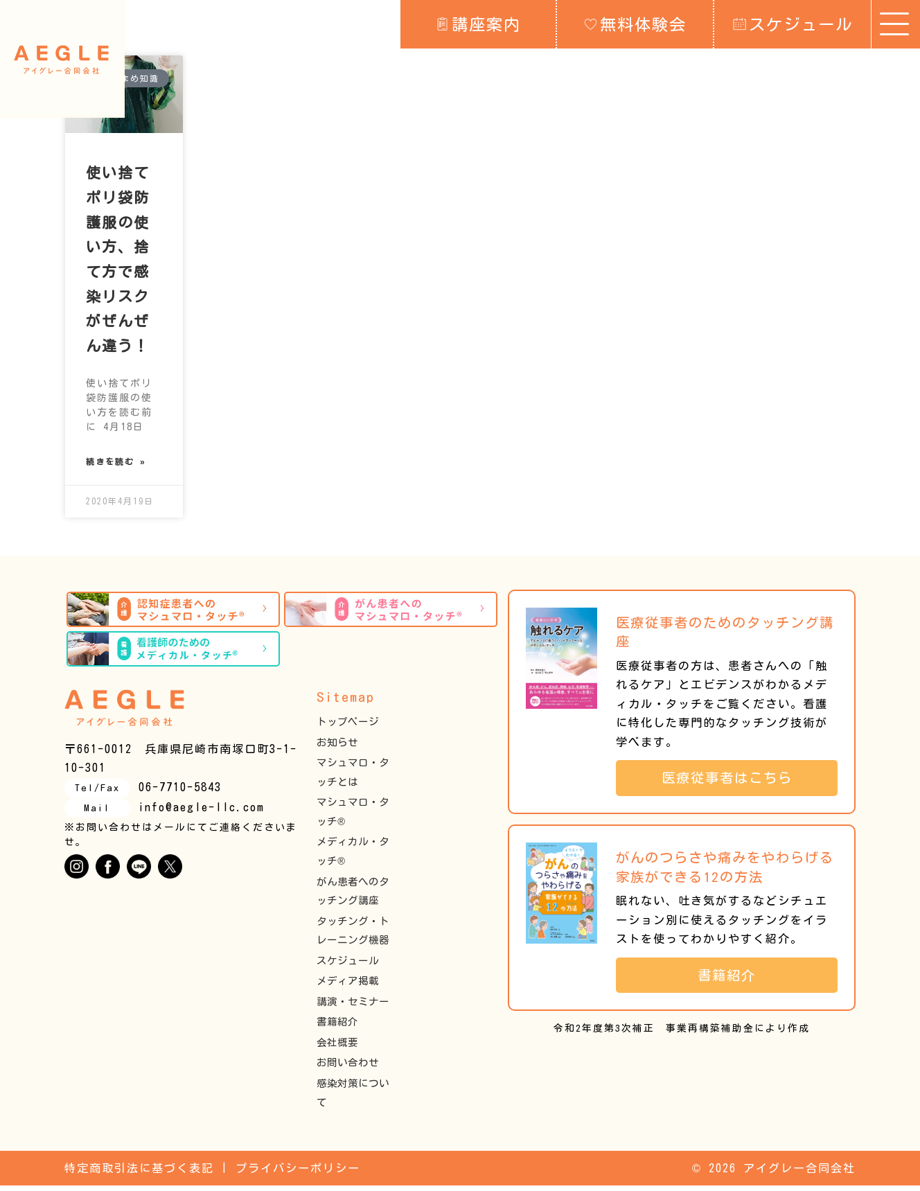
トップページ (348, 727)
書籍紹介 (337, 1027)
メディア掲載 (348, 986)
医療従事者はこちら (734, 783)
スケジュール (793, 24)
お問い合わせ (348, 1068)
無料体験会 (635, 24)
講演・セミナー (353, 1006)
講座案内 (478, 24)
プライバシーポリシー (298, 1173)
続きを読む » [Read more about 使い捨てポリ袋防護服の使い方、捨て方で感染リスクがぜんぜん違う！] (116, 465)
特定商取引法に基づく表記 (139, 1173)
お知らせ (337, 747)
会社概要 (337, 1047)
